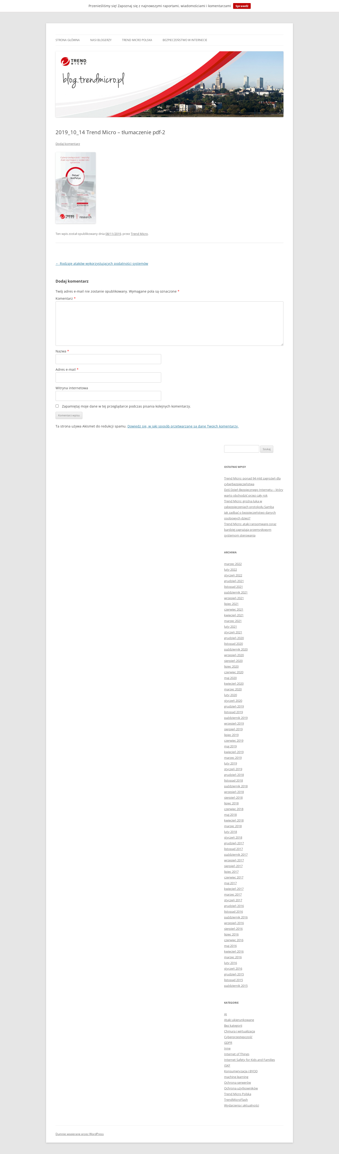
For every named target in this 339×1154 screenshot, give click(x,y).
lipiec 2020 (231, 666)
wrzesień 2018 (234, 792)
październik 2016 (236, 917)
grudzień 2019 (234, 706)
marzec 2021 (233, 621)
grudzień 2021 (234, 581)
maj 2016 (230, 946)
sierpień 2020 (233, 661)
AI (225, 1014)
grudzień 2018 (234, 775)
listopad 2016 (233, 911)
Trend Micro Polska (137, 40)
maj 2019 (230, 746)
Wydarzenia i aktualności (241, 1105)
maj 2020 (230, 678)
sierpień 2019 (233, 729)
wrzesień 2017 (234, 860)
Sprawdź (241, 6)
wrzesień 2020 (234, 655)
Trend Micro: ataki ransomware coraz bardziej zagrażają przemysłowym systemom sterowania (250, 529)
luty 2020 (230, 695)
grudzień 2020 (234, 638)
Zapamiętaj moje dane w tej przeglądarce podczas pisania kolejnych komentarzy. (126, 406)
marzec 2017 (233, 894)
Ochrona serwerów (237, 1082)
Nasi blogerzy (101, 40)
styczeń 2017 (233, 900)
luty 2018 (230, 832)
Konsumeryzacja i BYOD (241, 1071)
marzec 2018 (233, 826)
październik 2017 (236, 854)
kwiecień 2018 (234, 820)
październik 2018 (236, 786)
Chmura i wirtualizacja (239, 1031)
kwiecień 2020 (234, 683)
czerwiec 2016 (233, 940)
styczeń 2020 (233, 700)
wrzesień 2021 (234, 598)
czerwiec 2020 (233, 672)
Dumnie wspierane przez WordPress (80, 1134)
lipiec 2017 (231, 871)
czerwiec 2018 (233, 809)
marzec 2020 (233, 689)
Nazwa (62, 351)
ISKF (227, 1065)
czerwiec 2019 (233, 740)
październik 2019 (236, 718)
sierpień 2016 (233, 928)
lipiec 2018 (231, 803)
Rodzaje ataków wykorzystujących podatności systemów (102, 263)
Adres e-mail (67, 369)
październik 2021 (236, 592)
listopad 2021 (233, 586)
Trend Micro (139, 234)
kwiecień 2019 (234, 752)
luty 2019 (230, 763)
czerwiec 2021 (233, 609)
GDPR (228, 1042)
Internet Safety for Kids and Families (249, 1060)
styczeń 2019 (233, 769)
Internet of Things (236, 1054)
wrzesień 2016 (234, 923)
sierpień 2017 (233, 866)
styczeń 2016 (233, 968)
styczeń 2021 (233, 632)
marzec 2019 (233, 757)
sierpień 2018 (233, 797)
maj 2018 (230, 814)
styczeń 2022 (233, 575)
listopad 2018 (233, 780)
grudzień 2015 (234, 974)
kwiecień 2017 (234, 889)
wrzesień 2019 (234, 723)
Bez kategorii (233, 1025)
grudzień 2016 (234, 906)
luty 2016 (230, 963)
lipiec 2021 (231, 604)
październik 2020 (236, 649)
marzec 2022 (233, 564)
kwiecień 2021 (234, 615)
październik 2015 (236, 985)
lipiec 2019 (231, 735)
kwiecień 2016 (234, 951)
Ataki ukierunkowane (239, 1020)
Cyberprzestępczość (238, 1037)
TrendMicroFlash (236, 1099)
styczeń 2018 (233, 837)
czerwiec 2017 (233, 877)
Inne (227, 1048)
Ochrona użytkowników (241, 1088)
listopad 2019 (233, 712)
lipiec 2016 (231, 934)
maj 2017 (230, 883)
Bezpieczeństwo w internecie (185, 40)
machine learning (236, 1077)
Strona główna (68, 40)
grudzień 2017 (234, 843)
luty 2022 (230, 569)
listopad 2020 (233, 643)
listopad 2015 (233, 980)
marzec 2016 (233, 957)
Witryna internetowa (72, 388)
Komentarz (66, 298)
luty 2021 (230, 626)
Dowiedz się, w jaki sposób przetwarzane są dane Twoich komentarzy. (183, 426)
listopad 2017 (233, 849)
